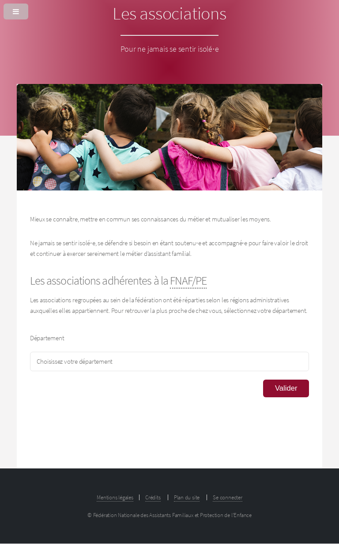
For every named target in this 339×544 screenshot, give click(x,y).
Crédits (152, 497)
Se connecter (227, 497)
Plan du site (187, 497)
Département (47, 338)
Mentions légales (115, 497)
